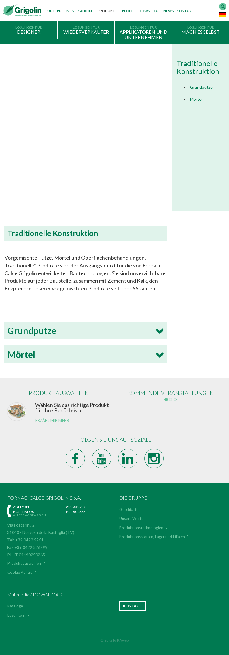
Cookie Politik (19, 572)
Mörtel (196, 99)
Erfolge (128, 11)
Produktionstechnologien (141, 527)
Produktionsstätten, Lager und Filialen (152, 536)
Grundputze (201, 87)
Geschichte (128, 509)
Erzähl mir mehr (52, 420)
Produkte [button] (107, 11)
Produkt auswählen (24, 563)
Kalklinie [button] (86, 11)
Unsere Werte (131, 518)
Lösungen (15, 615)
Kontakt (185, 11)
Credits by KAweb (114, 640)
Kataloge (15, 606)
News (168, 11)
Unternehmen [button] (61, 11)
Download (149, 11)
